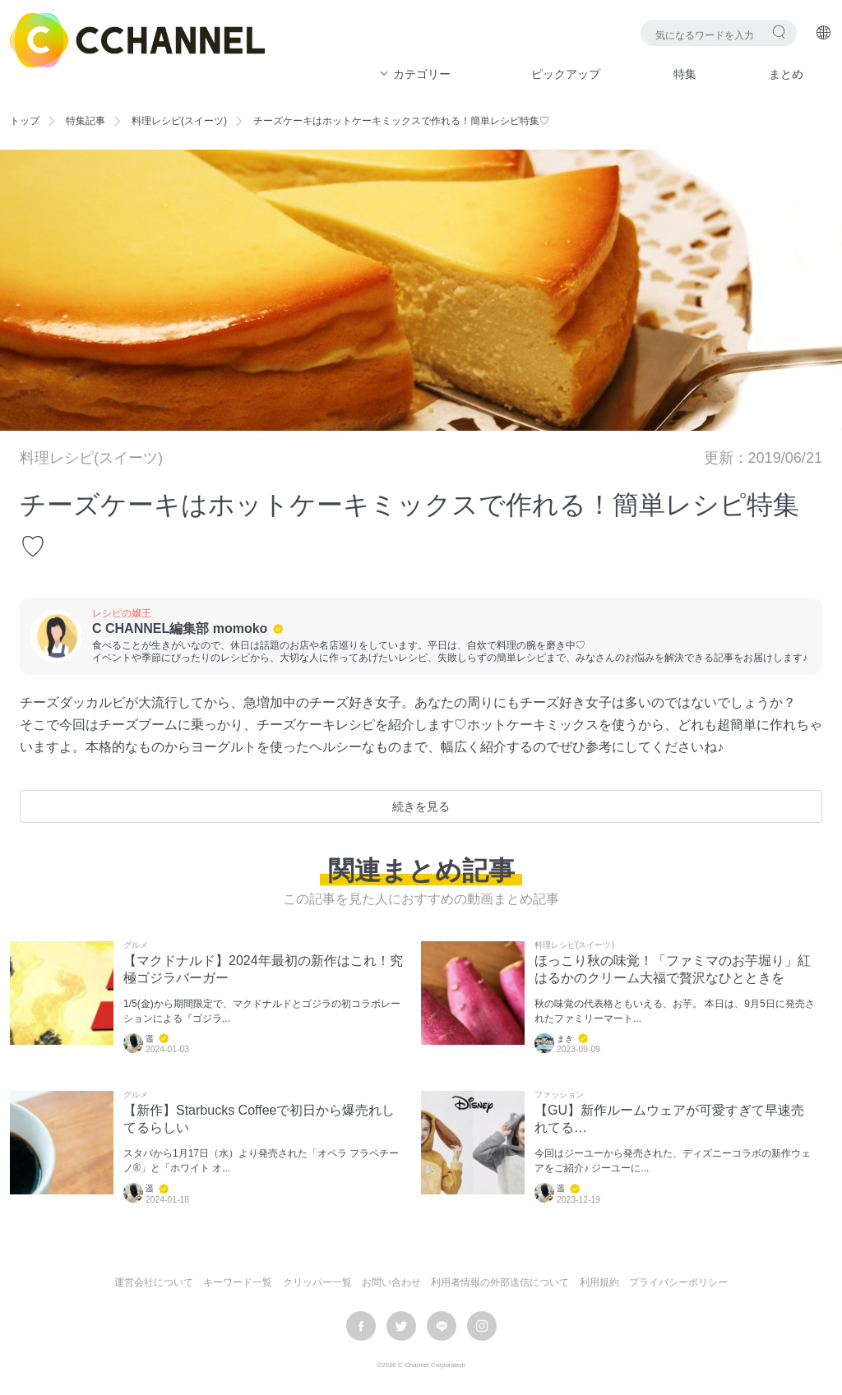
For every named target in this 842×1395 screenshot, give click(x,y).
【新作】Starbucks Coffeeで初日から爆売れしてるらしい (259, 1118)
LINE (441, 1326)
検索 (779, 32)
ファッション (559, 1095)
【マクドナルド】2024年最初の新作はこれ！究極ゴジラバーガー (263, 969)
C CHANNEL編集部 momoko (179, 628)
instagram (482, 1326)
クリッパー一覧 (317, 1282)
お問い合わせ (391, 1282)
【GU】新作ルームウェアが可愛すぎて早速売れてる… (669, 1118)
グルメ (135, 945)
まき (565, 1038)
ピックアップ (565, 74)
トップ (24, 121)
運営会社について (153, 1282)
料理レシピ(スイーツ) (179, 121)
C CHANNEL (137, 40)
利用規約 (599, 1282)
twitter (401, 1326)
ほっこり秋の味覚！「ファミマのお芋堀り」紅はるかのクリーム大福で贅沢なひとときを (672, 969)
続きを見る (421, 806)
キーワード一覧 (237, 1282)
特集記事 (85, 121)
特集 (684, 74)
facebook (361, 1326)
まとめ (786, 74)
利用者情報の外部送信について (500, 1282)
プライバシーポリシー (678, 1282)
